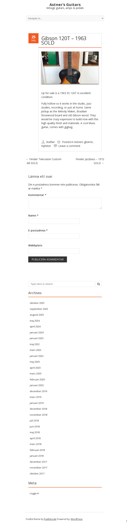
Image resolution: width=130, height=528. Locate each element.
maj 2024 (35, 320)
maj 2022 (35, 344)
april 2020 (35, 367)
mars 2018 (35, 444)
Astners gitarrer (83, 142)
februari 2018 (37, 450)
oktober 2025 (37, 303)
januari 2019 (37, 403)
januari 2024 (37, 332)
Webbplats (35, 245)
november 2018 (38, 414)
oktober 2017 (37, 473)
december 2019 (38, 391)
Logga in (34, 493)
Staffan (50, 142)
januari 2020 (37, 385)
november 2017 (38, 467)
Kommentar (37, 195)
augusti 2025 (37, 314)
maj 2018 (35, 432)
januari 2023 (37, 338)
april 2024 (35, 326)
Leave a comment (69, 146)
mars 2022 (35, 350)
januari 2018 (37, 455)
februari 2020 (37, 379)
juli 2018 (34, 420)
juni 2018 (35, 426)
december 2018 (38, 408)
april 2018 (35, 438)
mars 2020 (35, 373)
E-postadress (38, 230)
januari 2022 (37, 356)
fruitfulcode (50, 519)
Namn (33, 215)
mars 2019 (35, 397)
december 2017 (38, 461)
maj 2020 (35, 361)
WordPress (76, 519)
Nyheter (46, 146)
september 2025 (39, 309)
